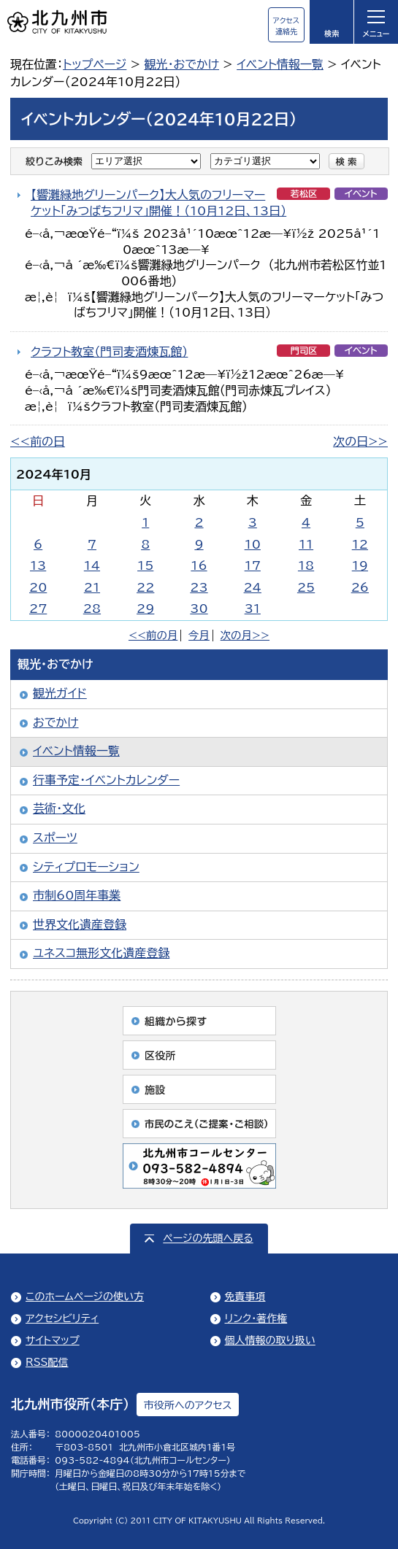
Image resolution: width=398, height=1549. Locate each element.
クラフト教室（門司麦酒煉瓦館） (109, 352)
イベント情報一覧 (280, 64)
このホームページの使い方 (85, 1296)
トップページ (94, 64)
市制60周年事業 (76, 895)
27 (38, 608)
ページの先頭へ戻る (208, 1238)
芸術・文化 (59, 808)
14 (92, 565)
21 (92, 587)
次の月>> (245, 635)
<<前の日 (37, 441)
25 (306, 587)
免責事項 (245, 1296)
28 (92, 608)
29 (145, 608)
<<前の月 (153, 635)
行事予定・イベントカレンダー (106, 780)
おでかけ (56, 722)
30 (198, 608)
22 (145, 587)
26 (360, 587)
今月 (199, 635)
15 (145, 565)
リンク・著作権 (256, 1318)
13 (38, 565)
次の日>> (360, 441)
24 (252, 587)
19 (360, 565)
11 (306, 544)
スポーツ (55, 837)
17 (253, 565)
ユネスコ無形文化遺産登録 (101, 953)
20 (38, 587)
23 (198, 587)
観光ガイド (60, 693)
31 (253, 608)
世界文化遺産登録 (79, 924)
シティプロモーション (86, 867)
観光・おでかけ (181, 64)
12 (360, 544)
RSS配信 (47, 1362)
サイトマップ (53, 1340)
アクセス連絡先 (286, 26)
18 (306, 565)
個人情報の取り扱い (270, 1340)
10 (253, 544)
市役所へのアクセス (187, 1405)
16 (199, 565)
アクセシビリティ (62, 1318)
